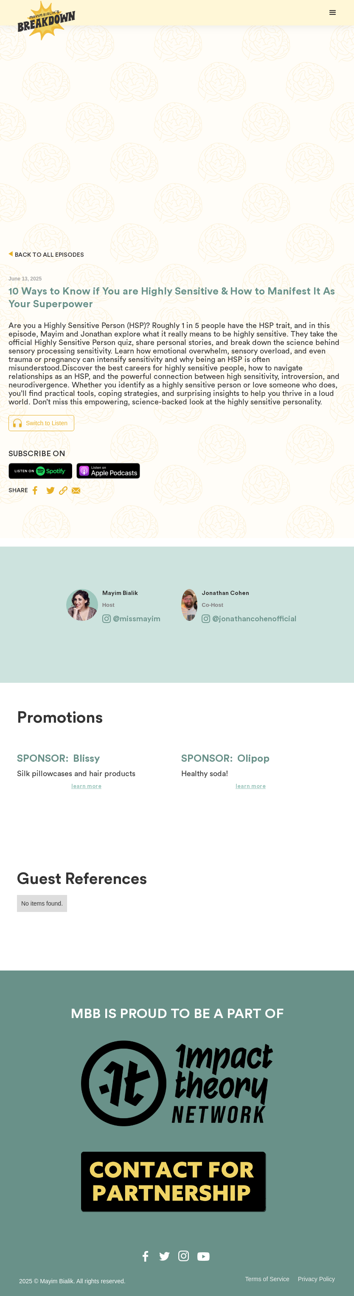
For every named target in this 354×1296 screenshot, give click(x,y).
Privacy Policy (316, 1279)
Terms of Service (267, 1279)
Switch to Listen (46, 423)
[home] (46, 20)
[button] (333, 12)
